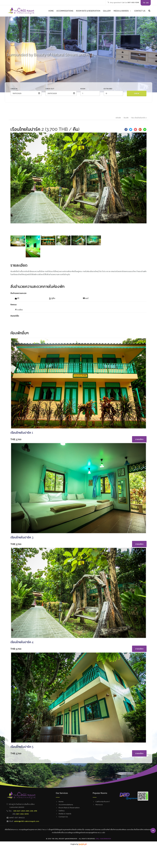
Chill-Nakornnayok (103, 839)
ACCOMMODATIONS (64, 11)
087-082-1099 (22, 814)
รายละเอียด (139, 439)
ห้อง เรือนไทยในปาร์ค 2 (139, 118)
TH (144, 2)
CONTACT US (139, 11)
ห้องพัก (126, 118)
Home (61, 801)
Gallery (62, 810)
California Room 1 (103, 801)
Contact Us (63, 816)
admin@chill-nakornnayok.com (26, 821)
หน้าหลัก (118, 118)
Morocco (99, 804)
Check (136, 93)
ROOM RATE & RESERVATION (88, 11)
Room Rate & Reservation (69, 807)
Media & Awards (65, 813)
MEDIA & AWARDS (122, 11)
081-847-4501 (19, 811)
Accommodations (66, 804)
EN (147, 2)
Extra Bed (108, 88)
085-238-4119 (31, 811)
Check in (14, 88)
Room (82, 88)
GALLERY (107, 11)
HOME (51, 11)
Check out (49, 88)
